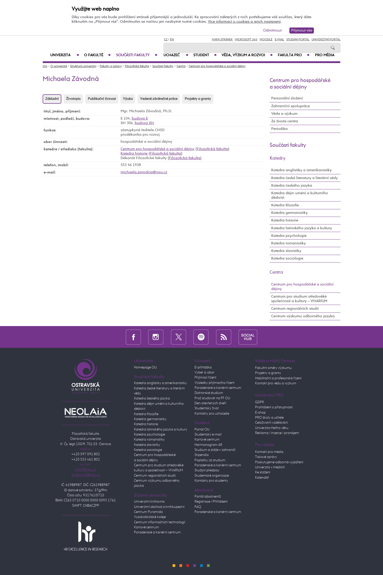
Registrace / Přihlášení (211, 501)
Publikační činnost (102, 99)
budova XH (144, 123)
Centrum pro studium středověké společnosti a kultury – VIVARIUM (299, 299)
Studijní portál (297, 39)
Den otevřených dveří (210, 403)
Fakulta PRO (293, 55)
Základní (52, 99)
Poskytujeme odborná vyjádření (279, 462)
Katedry (277, 158)
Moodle (266, 39)
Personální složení (287, 98)
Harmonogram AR (208, 445)
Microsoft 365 (246, 39)
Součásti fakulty (136, 55)
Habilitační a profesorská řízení (278, 378)
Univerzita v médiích (270, 467)
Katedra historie (134, 153)
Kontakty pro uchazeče (212, 413)
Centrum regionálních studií (295, 308)
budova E (140, 118)
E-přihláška (203, 367)
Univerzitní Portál (326, 39)
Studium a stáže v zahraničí (215, 450)
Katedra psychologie (289, 236)
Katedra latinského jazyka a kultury (301, 228)
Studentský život (207, 408)
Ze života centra (284, 121)
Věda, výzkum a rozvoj (247, 55)
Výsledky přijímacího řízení (214, 383)
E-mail (279, 39)
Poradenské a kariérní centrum (157, 532)
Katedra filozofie (285, 205)
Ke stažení (262, 472)
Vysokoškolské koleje (150, 517)
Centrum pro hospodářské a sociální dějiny (217, 66)
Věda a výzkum (284, 114)
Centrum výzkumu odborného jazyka (303, 316)
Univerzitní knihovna (149, 501)
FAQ (198, 507)
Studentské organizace (212, 475)
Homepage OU (145, 367)
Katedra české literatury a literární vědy (304, 178)
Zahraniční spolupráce (290, 106)
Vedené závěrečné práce (158, 99)
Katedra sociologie (287, 258)
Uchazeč (175, 55)
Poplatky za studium (210, 460)
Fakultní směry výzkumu (273, 368)
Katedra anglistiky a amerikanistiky (301, 170)
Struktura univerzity (83, 66)
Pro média (324, 55)
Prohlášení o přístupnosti (274, 407)
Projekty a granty (198, 99)
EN (172, 39)
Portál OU (202, 429)
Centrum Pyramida (148, 512)
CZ (166, 39)
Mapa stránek (222, 39)
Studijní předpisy (207, 470)
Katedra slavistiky (286, 251)
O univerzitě (58, 66)
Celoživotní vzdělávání (271, 422)
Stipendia (202, 455)
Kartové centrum (146, 527)
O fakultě (97, 55)
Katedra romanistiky (288, 243)
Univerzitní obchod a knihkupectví (159, 507)
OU (45, 66)
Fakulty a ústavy (111, 66)
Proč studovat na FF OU (212, 398)
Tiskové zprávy (266, 457)
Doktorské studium (209, 393)
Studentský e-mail (208, 434)
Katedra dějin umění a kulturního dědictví (299, 195)
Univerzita (64, 55)
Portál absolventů (208, 496)
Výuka (128, 99)
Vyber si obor (204, 372)
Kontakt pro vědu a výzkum (275, 383)
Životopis (73, 99)
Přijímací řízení (205, 377)
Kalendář (262, 477)
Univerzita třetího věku (271, 428)
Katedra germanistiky (289, 213)
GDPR (259, 402)
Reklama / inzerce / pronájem (277, 433)
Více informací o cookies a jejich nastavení (244, 21)
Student (204, 55)
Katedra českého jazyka (291, 185)
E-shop (260, 412)
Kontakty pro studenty (211, 480)
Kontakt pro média (269, 452)
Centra (181, 66)
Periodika (279, 129)
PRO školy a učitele (269, 417)
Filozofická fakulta (137, 66)
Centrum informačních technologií (159, 522)
